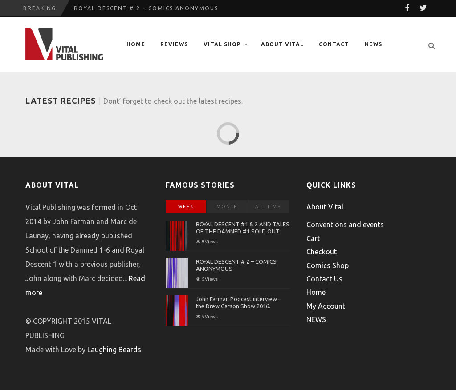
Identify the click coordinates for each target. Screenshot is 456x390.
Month (227, 206)
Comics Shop (327, 265)
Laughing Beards (114, 350)
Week (186, 206)
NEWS (373, 44)
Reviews (174, 44)
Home (135, 44)
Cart (313, 238)
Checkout (321, 252)
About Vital (282, 44)
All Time (268, 206)
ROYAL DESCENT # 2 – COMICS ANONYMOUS (146, 8)
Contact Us (324, 279)
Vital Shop (222, 44)
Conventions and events (345, 225)
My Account (325, 306)
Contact (334, 44)
